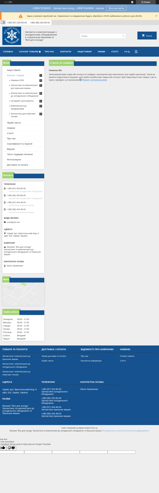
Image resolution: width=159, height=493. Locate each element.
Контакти (65, 51)
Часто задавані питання (20, 154)
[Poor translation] (11, 448)
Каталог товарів (28, 51)
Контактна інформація (91, 361)
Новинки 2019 (17, 80)
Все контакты (116, 8)
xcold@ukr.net (13, 222)
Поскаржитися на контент (114, 431)
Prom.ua (94, 428)
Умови (101, 51)
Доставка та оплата (17, 164)
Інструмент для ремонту (22, 101)
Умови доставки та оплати (54, 356)
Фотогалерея (14, 159)
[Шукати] (123, 36)
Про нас (49, 51)
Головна (8, 51)
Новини (11, 128)
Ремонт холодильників (94, 80)
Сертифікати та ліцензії (19, 143)
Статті (114, 51)
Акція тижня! (13, 70)
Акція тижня (84, 51)
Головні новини (127, 356)
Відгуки (11, 149)
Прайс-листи (14, 122)
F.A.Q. (127, 51)
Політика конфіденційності (137, 431)
